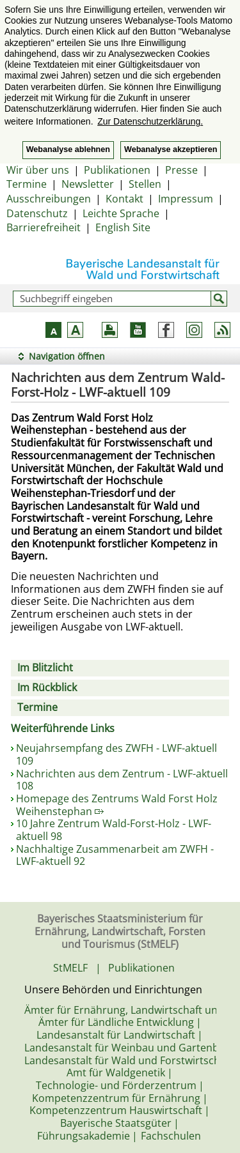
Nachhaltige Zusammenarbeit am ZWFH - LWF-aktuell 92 (115, 855)
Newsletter (87, 184)
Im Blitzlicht (45, 667)
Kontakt (124, 199)
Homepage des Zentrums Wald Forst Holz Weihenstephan (117, 804)
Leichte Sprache (121, 213)
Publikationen (117, 170)
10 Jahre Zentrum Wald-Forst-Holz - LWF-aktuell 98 (113, 829)
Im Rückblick (47, 687)
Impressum (185, 199)
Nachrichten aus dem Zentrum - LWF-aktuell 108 (122, 780)
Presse (181, 170)
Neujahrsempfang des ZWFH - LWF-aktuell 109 (116, 754)
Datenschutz (37, 213)
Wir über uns (37, 170)
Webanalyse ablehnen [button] (68, 149)
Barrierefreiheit (43, 227)
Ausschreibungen (48, 199)
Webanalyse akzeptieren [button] (170, 149)
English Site (122, 227)
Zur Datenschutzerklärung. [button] (150, 121)
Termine (26, 184)
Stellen (145, 184)
